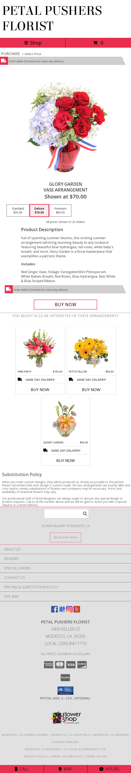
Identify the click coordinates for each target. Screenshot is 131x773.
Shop (32, 42)
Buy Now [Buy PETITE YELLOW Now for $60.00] (91, 389)
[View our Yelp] (76, 611)
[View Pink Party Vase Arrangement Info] (40, 348)
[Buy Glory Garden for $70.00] (65, 304)
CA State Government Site (85, 749)
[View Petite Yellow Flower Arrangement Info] (91, 348)
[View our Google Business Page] (62, 611)
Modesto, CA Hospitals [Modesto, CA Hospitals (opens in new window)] (71, 735)
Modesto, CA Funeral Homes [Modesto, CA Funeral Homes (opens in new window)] (25, 735)
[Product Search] (66, 513)
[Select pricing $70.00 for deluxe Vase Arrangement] (39, 211)
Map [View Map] (65, 769)
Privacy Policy (36, 756)
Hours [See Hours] (109, 769)
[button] (65, 690)
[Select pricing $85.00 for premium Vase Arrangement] (60, 211)
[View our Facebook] (54, 611)
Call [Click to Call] (22, 769)
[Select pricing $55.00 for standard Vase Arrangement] (18, 211)
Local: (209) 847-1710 (65, 643)
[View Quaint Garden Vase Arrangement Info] (65, 419)
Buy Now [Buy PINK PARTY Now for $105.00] (40, 389)
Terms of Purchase (66, 756)
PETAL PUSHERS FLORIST (52, 18)
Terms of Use (96, 756)
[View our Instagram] (69, 611)
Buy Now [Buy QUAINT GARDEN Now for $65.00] (65, 460)
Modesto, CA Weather (42, 749)
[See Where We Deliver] (65, 537)
